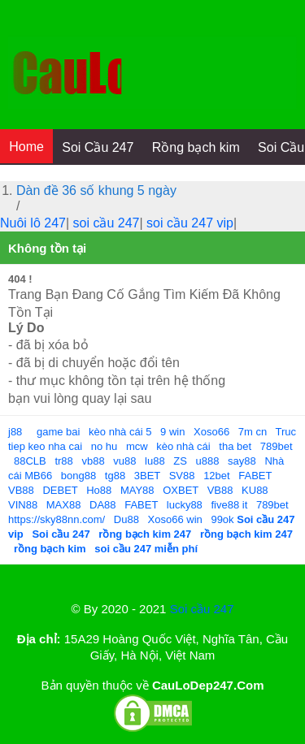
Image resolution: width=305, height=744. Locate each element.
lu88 (155, 461)
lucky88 (185, 505)
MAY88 (137, 490)
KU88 (255, 490)
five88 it (229, 505)
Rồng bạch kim (196, 147)
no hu (104, 446)
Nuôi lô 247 (33, 223)
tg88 (115, 475)
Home (26, 147)
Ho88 (98, 490)
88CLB (30, 461)
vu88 (124, 461)
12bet (216, 475)
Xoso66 (211, 432)
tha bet (235, 446)
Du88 (126, 519)
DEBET (59, 490)
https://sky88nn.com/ (56, 519)
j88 (15, 432)
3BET (147, 475)
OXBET (180, 490)
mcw (137, 446)
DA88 (102, 505)
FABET (255, 475)
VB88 (21, 490)
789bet (276, 446)
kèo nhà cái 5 (120, 432)
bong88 (78, 475)
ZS (180, 461)
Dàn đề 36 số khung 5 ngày (96, 190)
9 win (172, 432)
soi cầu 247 (106, 223)
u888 (208, 461)
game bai (58, 432)
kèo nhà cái (183, 446)
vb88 (92, 461)
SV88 (182, 475)
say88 (242, 461)
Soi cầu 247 (202, 609)
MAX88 (63, 505)
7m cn (252, 432)
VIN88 (22, 505)
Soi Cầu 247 (97, 147)
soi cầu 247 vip (189, 223)
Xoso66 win (175, 519)
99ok (222, 519)
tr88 (63, 461)
